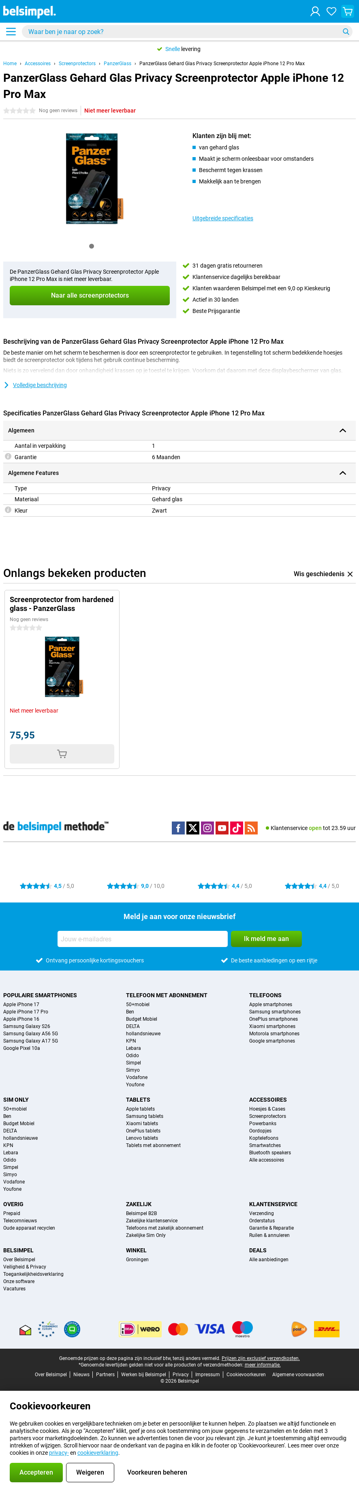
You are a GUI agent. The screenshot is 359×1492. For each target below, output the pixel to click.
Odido (132, 1055)
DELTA (133, 1026)
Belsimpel (18, 1250)
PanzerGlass (117, 63)
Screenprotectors (77, 63)
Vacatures (14, 1289)
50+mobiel (138, 1004)
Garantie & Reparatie (271, 1228)
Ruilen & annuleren (269, 1235)
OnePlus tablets (143, 1131)
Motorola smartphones (274, 1034)
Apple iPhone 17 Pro (25, 1012)
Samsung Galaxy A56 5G (30, 1034)
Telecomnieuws (20, 1221)
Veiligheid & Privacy (24, 1267)
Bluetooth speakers (270, 1153)
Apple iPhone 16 (21, 1019)
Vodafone (136, 1077)
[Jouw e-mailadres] (143, 939)
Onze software (18, 1281)
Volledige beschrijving (35, 385)
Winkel (136, 1250)
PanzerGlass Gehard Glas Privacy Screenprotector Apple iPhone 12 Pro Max (222, 63)
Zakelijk (139, 1204)
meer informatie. (263, 1365)
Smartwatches (265, 1145)
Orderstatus (262, 1221)
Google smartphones (272, 1041)
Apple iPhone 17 (21, 1004)
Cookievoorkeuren (246, 1374)
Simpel (133, 1063)
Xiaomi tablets (142, 1123)
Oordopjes (260, 1131)
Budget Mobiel (141, 1019)
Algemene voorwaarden (298, 1374)
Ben (130, 1012)
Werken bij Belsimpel (143, 1374)
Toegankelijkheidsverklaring (33, 1274)
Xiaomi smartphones (272, 1026)
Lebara (133, 1048)
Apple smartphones (270, 1004)
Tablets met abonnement (153, 1145)
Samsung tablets (144, 1116)
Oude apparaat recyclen (29, 1228)
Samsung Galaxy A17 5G (30, 1041)
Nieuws (81, 1374)
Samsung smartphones (275, 1012)
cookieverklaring (97, 1452)
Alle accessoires (266, 1160)
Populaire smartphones (40, 995)
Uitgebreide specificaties (222, 218)
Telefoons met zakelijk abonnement (164, 1228)
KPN (131, 1041)
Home (10, 63)
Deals (258, 1250)
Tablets (138, 1099)
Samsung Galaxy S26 (26, 1026)
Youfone (135, 1085)
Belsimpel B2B (141, 1213)
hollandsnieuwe (143, 1034)
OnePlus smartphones (273, 1019)
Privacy (181, 1374)
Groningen (137, 1259)
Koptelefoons (263, 1138)
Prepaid (11, 1213)
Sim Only (16, 1099)
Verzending (261, 1213)
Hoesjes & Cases (267, 1109)
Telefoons (265, 995)
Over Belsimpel (19, 1259)
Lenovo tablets (142, 1138)
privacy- (59, 1452)
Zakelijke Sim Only (146, 1235)
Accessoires (38, 63)
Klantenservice (273, 1204)
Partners (105, 1374)
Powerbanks (262, 1123)
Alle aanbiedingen (268, 1259)
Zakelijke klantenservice (151, 1221)
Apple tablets (140, 1109)
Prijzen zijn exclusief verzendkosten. (261, 1358)
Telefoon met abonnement (166, 995)
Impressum (207, 1374)
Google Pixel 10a (21, 1048)
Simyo (133, 1070)
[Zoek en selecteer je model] (187, 31)
